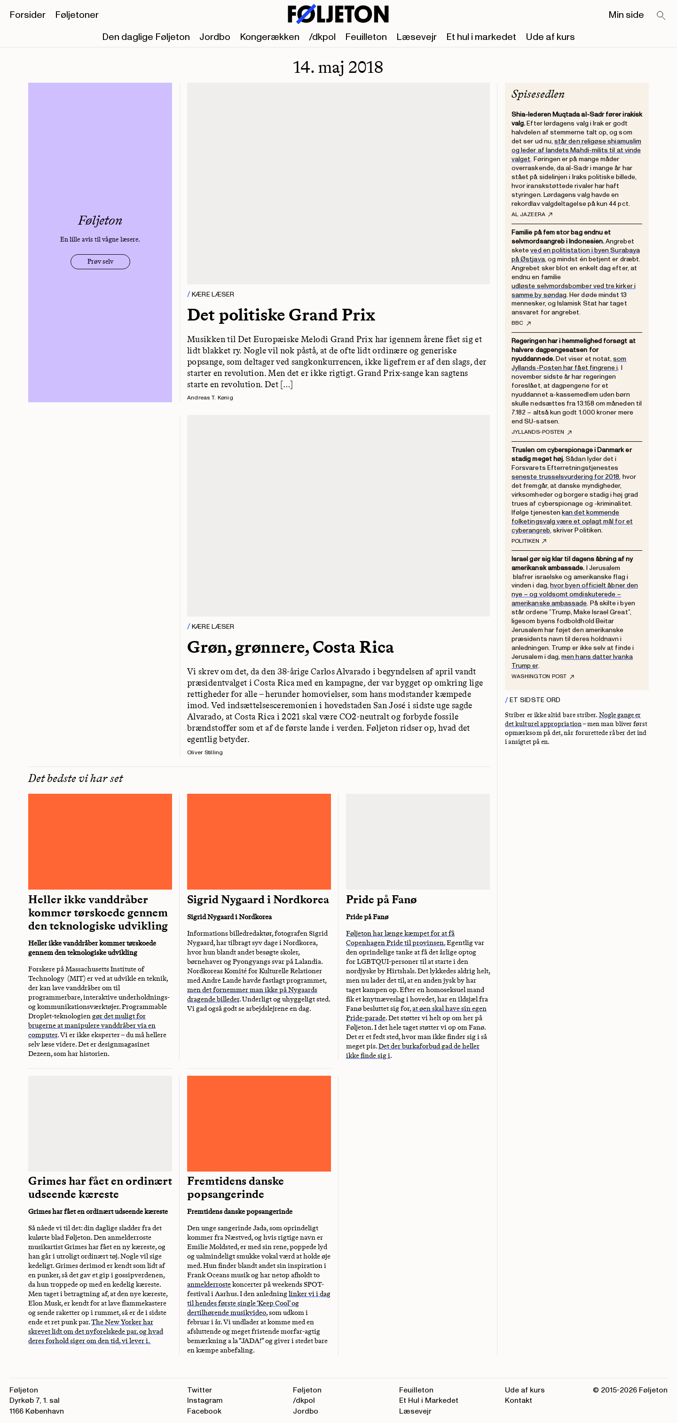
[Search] (661, 16)
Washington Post (543, 676)
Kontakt (518, 1400)
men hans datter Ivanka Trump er (572, 661)
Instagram (205, 1400)
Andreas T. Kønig (210, 398)
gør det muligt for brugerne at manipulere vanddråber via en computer (92, 1025)
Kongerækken (269, 37)
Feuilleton (366, 37)
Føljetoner (77, 15)
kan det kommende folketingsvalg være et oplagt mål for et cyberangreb (572, 521)
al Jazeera (532, 215)
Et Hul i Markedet (428, 1400)
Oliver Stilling (205, 753)
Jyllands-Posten (542, 432)
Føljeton (307, 1390)
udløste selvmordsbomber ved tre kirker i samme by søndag (574, 290)
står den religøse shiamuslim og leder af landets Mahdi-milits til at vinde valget (576, 150)
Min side (626, 15)
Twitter (199, 1390)
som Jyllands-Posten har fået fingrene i (569, 363)
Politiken (529, 541)
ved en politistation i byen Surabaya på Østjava (576, 255)
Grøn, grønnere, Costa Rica (290, 647)
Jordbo (214, 37)
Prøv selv (100, 262)
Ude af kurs (550, 37)
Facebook (204, 1411)
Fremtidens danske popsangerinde (235, 1187)
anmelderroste (209, 1284)
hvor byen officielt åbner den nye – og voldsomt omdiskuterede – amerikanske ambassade (575, 594)
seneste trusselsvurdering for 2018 (565, 476)
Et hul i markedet (481, 37)
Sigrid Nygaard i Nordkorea (258, 899)
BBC (521, 323)
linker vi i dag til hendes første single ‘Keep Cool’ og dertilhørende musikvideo (259, 1303)
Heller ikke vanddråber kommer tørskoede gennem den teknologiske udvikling (98, 912)
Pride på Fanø (381, 899)
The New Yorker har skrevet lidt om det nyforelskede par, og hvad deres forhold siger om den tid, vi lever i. (95, 1331)
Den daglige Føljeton (146, 37)
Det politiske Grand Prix (281, 315)
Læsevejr (416, 37)
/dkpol (322, 37)
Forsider (27, 15)
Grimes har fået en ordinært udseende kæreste (100, 1187)
